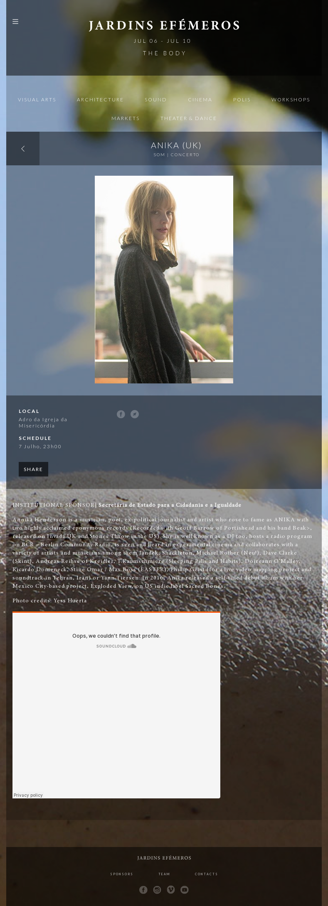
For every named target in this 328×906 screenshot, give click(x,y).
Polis (242, 99)
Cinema (200, 99)
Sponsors (121, 874)
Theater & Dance (188, 118)
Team (164, 874)
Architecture (100, 99)
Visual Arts (37, 99)
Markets (125, 118)
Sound (156, 99)
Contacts (206, 874)
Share (33, 469)
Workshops (290, 99)
